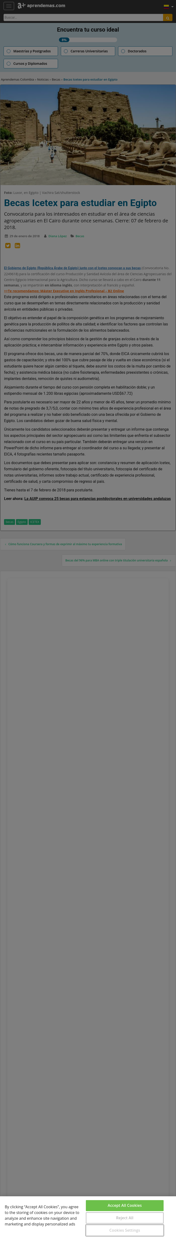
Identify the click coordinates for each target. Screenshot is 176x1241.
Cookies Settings (124, 1230)
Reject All (125, 1217)
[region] (88, 1218)
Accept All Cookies (125, 1205)
